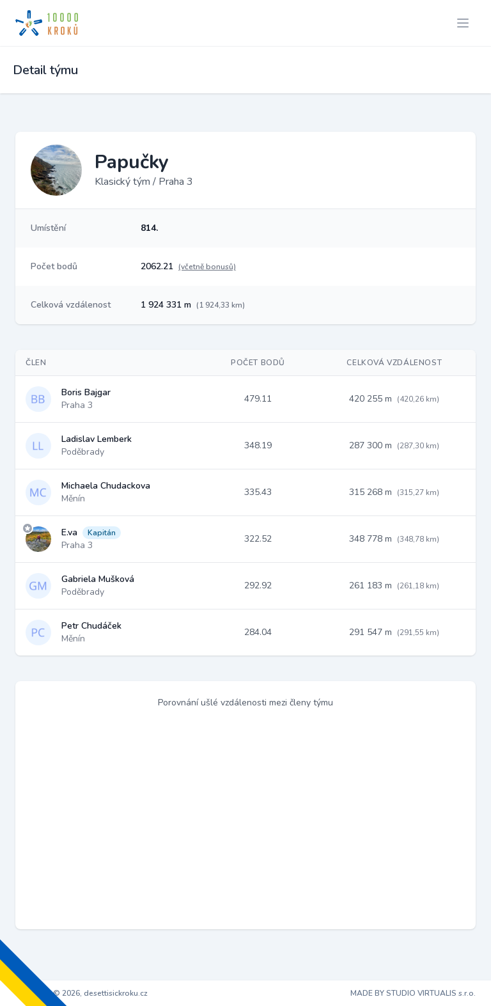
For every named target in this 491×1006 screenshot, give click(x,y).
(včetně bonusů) (207, 267)
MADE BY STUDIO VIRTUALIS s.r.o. (413, 993)
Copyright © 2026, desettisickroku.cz (81, 993)
